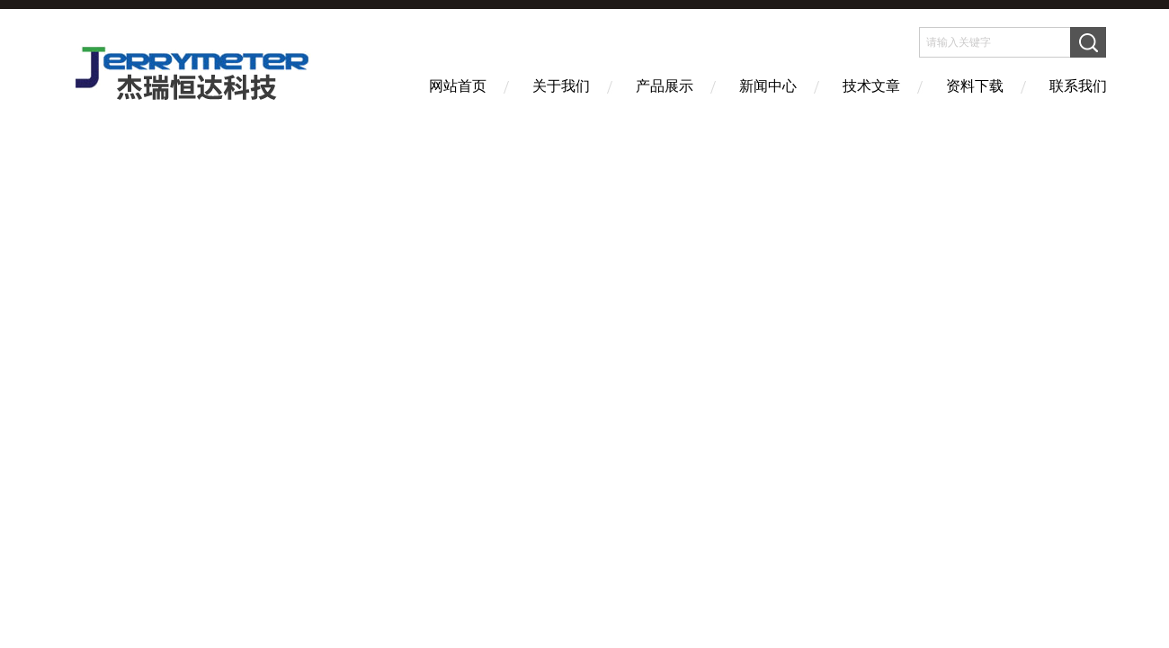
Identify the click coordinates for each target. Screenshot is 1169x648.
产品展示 (664, 86)
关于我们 (561, 86)
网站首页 (457, 86)
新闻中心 (768, 86)
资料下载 (975, 86)
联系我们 (1078, 86)
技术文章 (871, 86)
